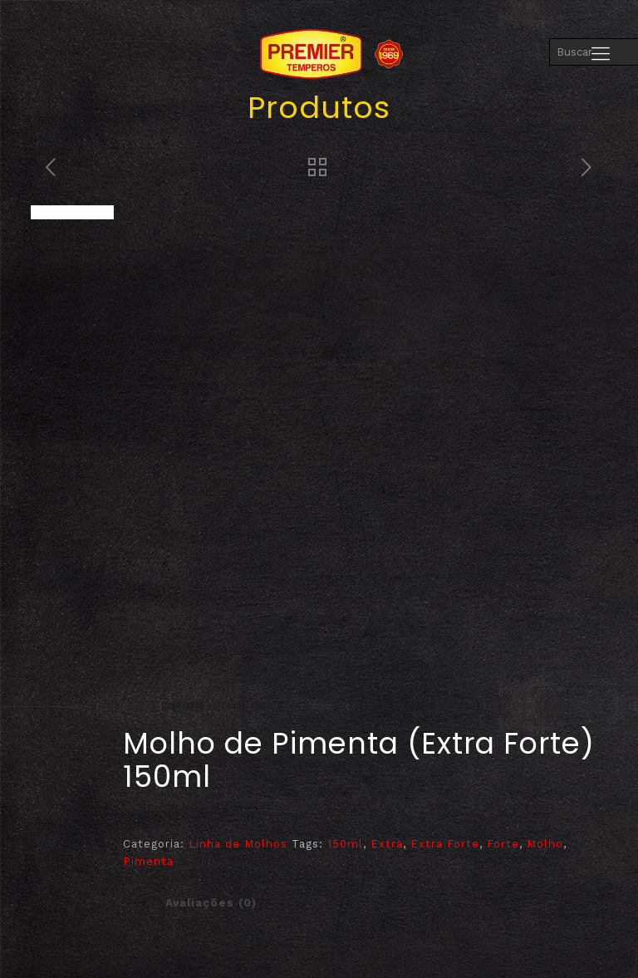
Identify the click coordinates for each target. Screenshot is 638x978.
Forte (503, 844)
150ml (345, 844)
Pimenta (148, 861)
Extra (387, 844)
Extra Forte (444, 844)
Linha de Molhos (238, 844)
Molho (545, 844)
